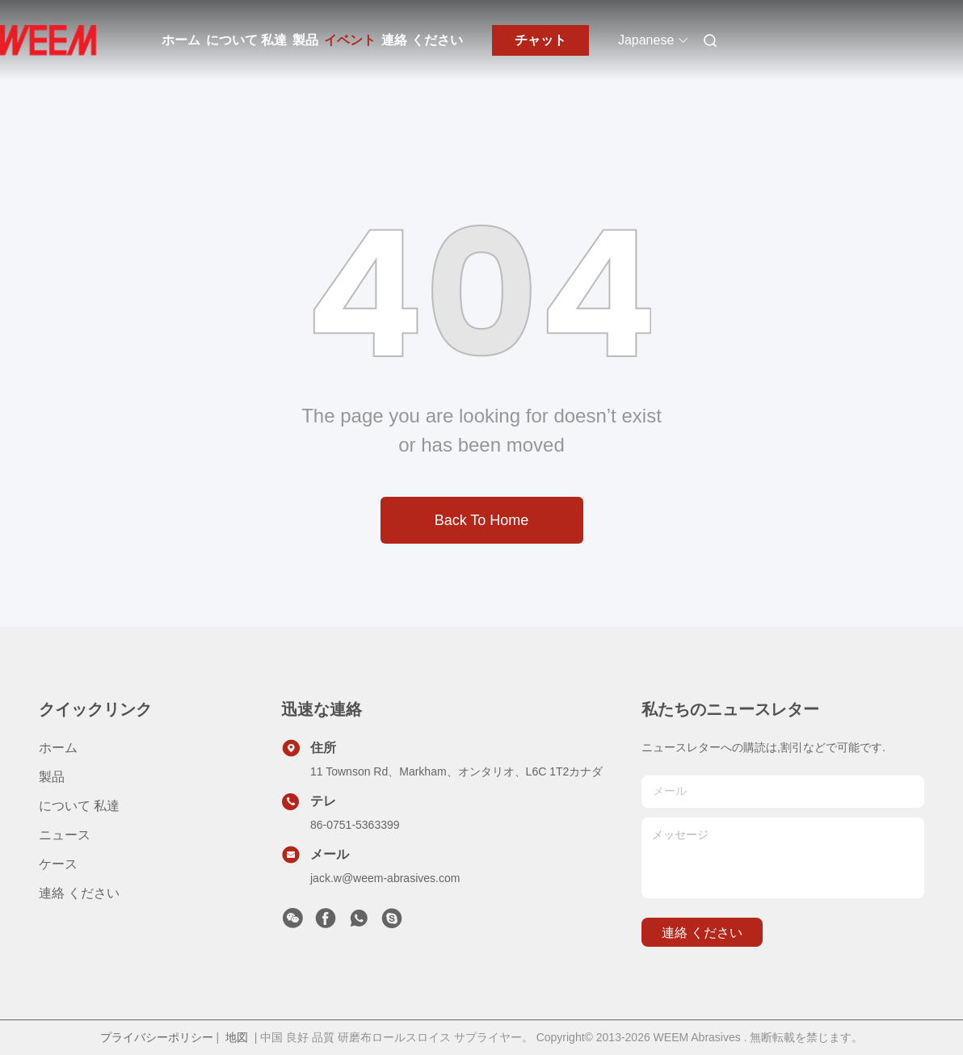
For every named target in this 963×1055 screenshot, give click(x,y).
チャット (540, 40)
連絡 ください (421, 40)
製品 (305, 40)
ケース (58, 864)
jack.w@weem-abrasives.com (385, 878)
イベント (350, 40)
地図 (236, 1037)
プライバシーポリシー (156, 1037)
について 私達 (246, 40)
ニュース (64, 835)
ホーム (181, 40)
